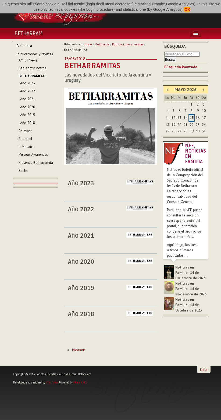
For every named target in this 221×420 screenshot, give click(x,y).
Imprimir (78, 349)
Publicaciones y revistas (127, 44)
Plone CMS (80, 382)
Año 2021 (81, 236)
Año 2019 (81, 288)
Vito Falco (52, 382)
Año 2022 (81, 209)
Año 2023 (81, 183)
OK (187, 9)
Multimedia (102, 44)
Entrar (204, 369)
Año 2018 (81, 314)
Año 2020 (81, 262)
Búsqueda (175, 46)
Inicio (88, 44)
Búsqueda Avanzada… (182, 67)
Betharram (29, 33)
